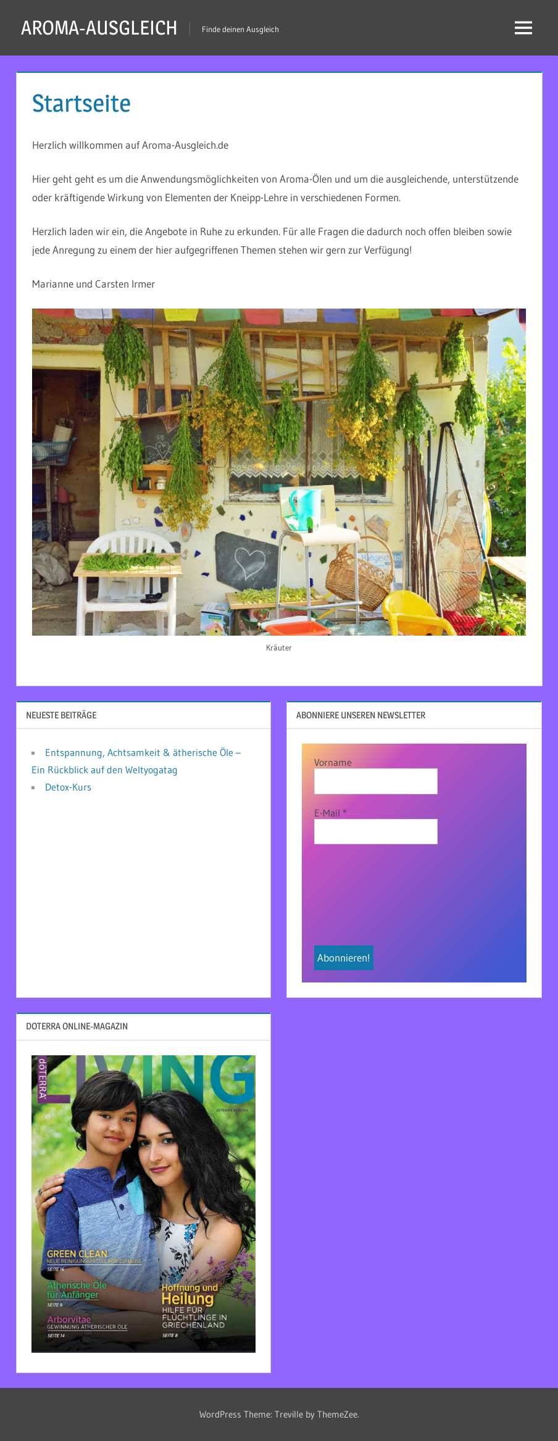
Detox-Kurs (68, 787)
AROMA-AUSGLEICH (99, 27)
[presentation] (364, 901)
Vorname (333, 762)
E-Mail (330, 813)
